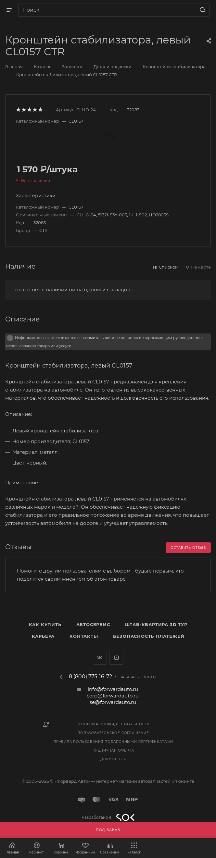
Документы (113, 759)
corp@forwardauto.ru (113, 696)
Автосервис (93, 624)
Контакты (84, 636)
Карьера (43, 636)
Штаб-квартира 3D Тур (156, 624)
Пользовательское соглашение (113, 733)
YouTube (116, 658)
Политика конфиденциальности (113, 724)
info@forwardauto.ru (113, 689)
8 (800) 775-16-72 (90, 676)
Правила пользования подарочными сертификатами (113, 742)
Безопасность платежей (148, 636)
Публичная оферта (113, 750)
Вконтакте (100, 658)
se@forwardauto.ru (113, 702)
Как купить (45, 624)
